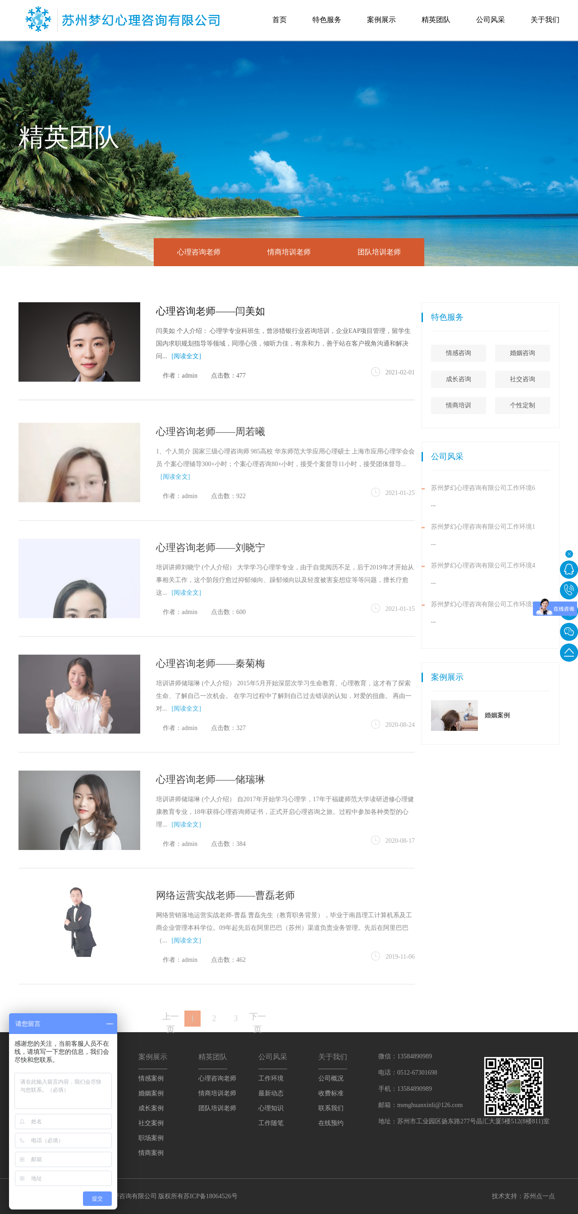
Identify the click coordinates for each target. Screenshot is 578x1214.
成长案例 (151, 1108)
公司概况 (331, 1078)
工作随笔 (271, 1123)
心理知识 (271, 1108)
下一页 (257, 1037)
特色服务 (326, 19)
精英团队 (436, 19)
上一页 (170, 1037)
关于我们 (545, 19)
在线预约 (331, 1123)
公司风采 (490, 19)
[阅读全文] (186, 356)
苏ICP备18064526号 (210, 1196)
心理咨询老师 (198, 252)
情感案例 (151, 1078)
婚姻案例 (539, 715)
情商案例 (151, 1152)
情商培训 (500, 405)
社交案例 (151, 1123)
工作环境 (271, 1078)
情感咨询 (500, 353)
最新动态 (271, 1093)
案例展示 (381, 19)
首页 (279, 19)
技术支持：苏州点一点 (523, 1196)
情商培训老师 (289, 252)
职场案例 (151, 1138)
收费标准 (331, 1093)
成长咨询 (500, 379)
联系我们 (331, 1108)
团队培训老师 (379, 252)
